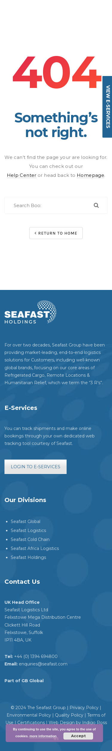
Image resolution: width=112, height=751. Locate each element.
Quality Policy (69, 715)
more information (43, 736)
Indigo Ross (94, 722)
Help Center (21, 175)
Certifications (31, 722)
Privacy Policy (84, 707)
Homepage (90, 175)
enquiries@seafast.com (43, 664)
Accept (78, 736)
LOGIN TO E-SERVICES (35, 466)
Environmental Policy (29, 715)
